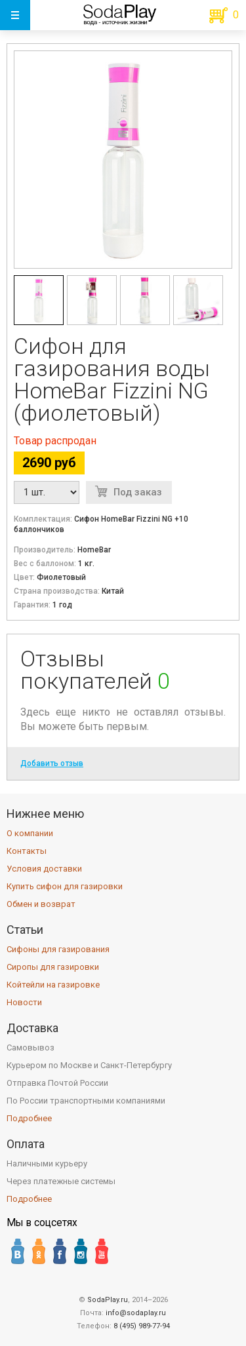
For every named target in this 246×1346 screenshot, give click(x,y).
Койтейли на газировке (53, 985)
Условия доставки (44, 869)
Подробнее (29, 1118)
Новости (24, 1002)
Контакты (27, 851)
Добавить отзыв (51, 763)
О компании (30, 833)
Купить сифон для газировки (65, 886)
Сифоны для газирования (58, 949)
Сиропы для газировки (53, 967)
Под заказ (137, 492)
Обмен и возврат (41, 904)
